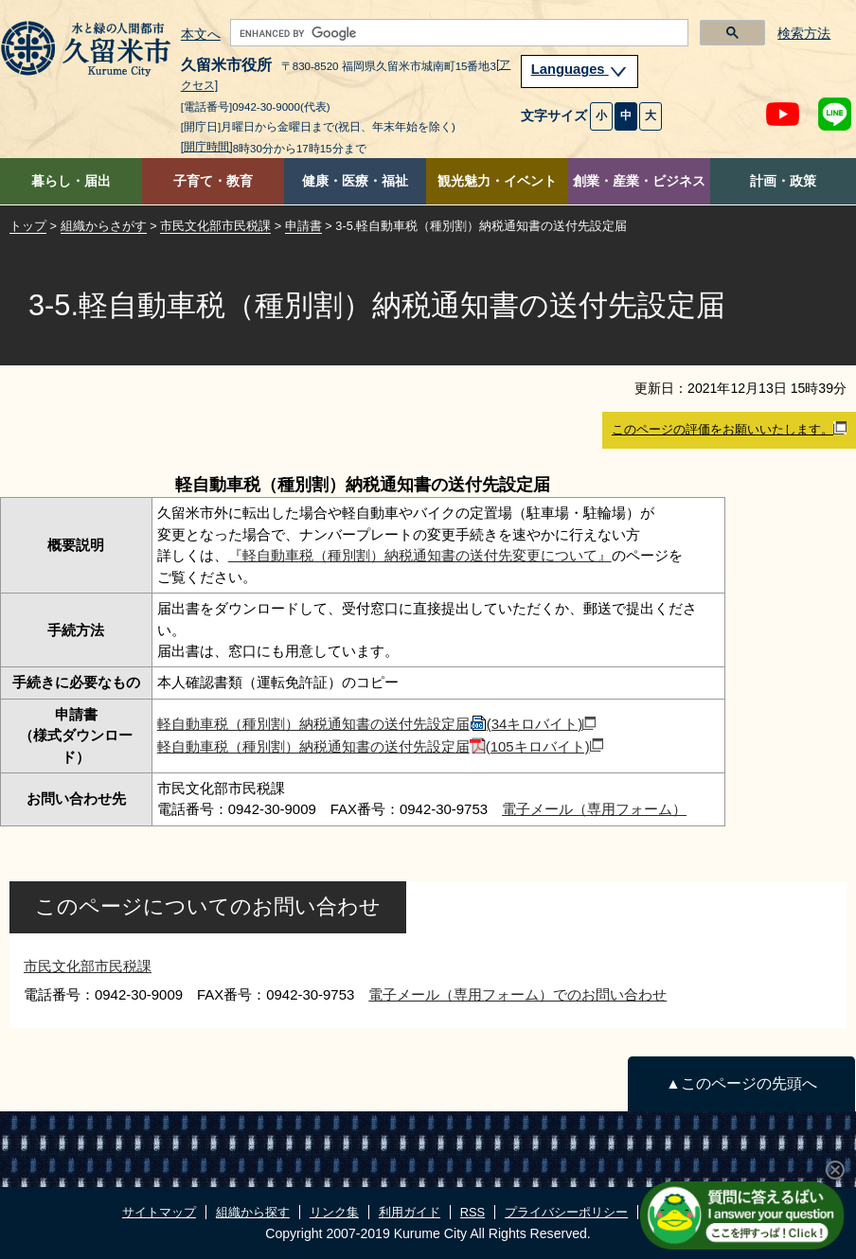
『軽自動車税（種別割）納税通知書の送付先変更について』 (420, 555)
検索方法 (803, 34)
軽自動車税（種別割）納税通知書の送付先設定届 (377, 724)
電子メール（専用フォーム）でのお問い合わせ (517, 994)
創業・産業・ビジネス (639, 181)
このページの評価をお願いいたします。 (729, 428)
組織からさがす (104, 226)
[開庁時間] (207, 146)
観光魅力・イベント (497, 181)
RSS (472, 1212)
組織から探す (253, 1212)
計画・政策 (783, 181)
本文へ (201, 35)
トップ (27, 226)
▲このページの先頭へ (741, 1083)
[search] (458, 33)
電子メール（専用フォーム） (594, 809)
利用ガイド (409, 1212)
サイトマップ (159, 1212)
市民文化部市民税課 (215, 226)
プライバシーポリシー (566, 1212)
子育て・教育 (213, 181)
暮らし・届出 (71, 181)
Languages (579, 69)
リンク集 (334, 1212)
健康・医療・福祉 (355, 181)
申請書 (303, 226)
